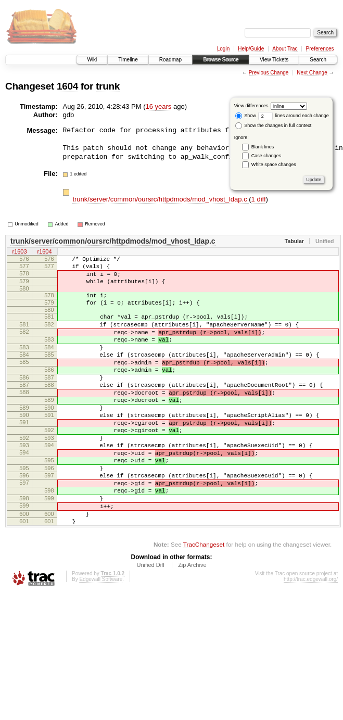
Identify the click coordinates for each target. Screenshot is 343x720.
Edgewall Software (100, 634)
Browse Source (220, 59)
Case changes (266, 155)
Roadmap (170, 59)
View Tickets (274, 59)
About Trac (284, 49)
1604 (67, 86)
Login (223, 49)
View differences (251, 105)
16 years (159, 106)
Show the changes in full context (273, 125)
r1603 (19, 252)
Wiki (92, 59)
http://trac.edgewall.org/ (311, 634)
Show (245, 115)
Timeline (127, 59)
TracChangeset (203, 599)
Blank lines (262, 146)
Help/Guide (251, 49)
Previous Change (269, 72)
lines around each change (293, 115)
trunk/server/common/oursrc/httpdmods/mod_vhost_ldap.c (160, 199)
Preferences (320, 49)
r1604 (44, 252)
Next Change (312, 72)
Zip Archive (192, 619)
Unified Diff (150, 619)
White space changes (273, 164)
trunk (108, 86)
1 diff (258, 199)
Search (318, 59)
